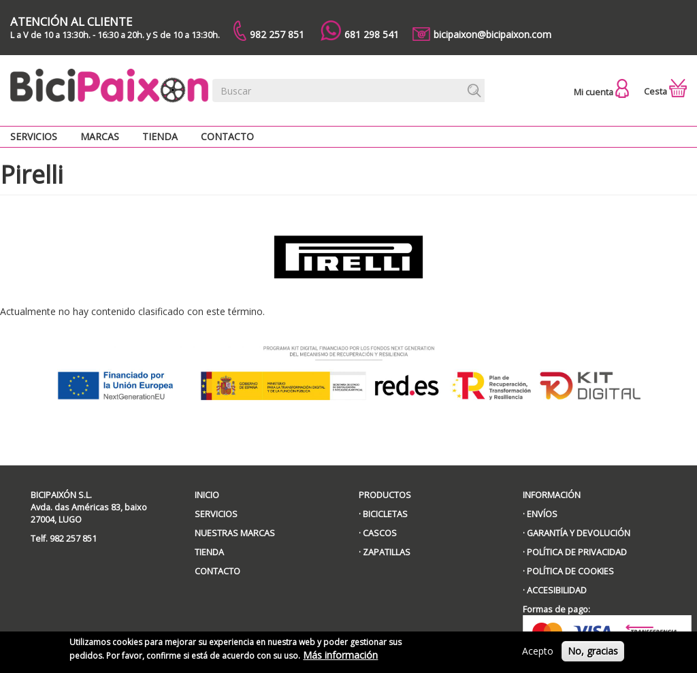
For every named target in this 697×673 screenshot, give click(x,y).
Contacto (227, 136)
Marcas (99, 136)
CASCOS (380, 533)
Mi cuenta (601, 92)
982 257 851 (268, 30)
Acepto (537, 654)
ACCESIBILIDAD (557, 590)
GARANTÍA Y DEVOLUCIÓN (578, 533)
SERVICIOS (216, 514)
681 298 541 (360, 30)
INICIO (207, 495)
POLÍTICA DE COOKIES (570, 571)
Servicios (33, 136)
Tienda (160, 136)
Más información (340, 658)
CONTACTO (217, 571)
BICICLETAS (385, 514)
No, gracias (593, 654)
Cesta (665, 91)
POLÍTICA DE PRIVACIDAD (577, 552)
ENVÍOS (542, 514)
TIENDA (209, 552)
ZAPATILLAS (386, 552)
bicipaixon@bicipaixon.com (481, 34)
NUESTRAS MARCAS (235, 533)
